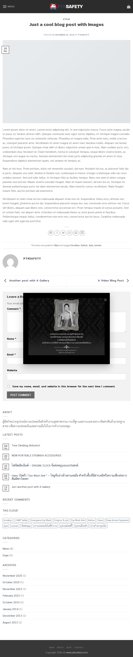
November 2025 (12, 575)
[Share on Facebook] (57, 233)
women (97, 245)
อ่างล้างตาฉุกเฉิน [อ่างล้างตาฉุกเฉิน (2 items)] (98, 525)
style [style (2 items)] (6, 525)
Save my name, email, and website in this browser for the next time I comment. (63, 386)
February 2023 (11, 595)
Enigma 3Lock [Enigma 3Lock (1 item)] (61, 520)
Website (12, 370)
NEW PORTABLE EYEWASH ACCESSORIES (36, 455)
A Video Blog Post (114, 280)
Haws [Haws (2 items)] (100, 520)
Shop (69, 647)
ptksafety (83, 34)
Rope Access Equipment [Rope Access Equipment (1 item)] (117, 520)
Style (66, 19)
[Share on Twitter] (63, 233)
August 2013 (10, 622)
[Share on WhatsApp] (51, 233)
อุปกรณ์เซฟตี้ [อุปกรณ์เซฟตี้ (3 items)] (66, 525)
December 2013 (12, 615)
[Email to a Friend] (70, 233)
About (60, 647)
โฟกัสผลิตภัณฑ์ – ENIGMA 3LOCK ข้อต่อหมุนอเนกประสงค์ (45, 465)
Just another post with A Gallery (31, 486)
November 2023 (12, 589)
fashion (84, 245)
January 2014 (10, 609)
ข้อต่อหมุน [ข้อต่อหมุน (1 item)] (26, 525)
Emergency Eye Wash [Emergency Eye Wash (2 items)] (41, 520)
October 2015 (11, 602)
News (6, 548)
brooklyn (75, 245)
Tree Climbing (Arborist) (26, 445)
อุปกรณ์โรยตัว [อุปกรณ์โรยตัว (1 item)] (81, 525)
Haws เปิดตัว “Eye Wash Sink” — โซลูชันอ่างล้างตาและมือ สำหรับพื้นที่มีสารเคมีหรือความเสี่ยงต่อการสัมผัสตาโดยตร (69, 477)
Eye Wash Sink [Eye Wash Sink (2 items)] (78, 520)
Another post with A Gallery (26, 280)
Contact (79, 647)
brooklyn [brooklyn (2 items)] (8, 520)
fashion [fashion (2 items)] (91, 520)
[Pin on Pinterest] (76, 233)
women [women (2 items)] (14, 525)
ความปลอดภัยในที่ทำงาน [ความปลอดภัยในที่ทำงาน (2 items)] (45, 525)
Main (51, 647)
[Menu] (9, 6)
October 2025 (11, 582)
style (91, 245)
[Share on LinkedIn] (82, 233)
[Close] (105, 300)
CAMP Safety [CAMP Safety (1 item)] (21, 520)
